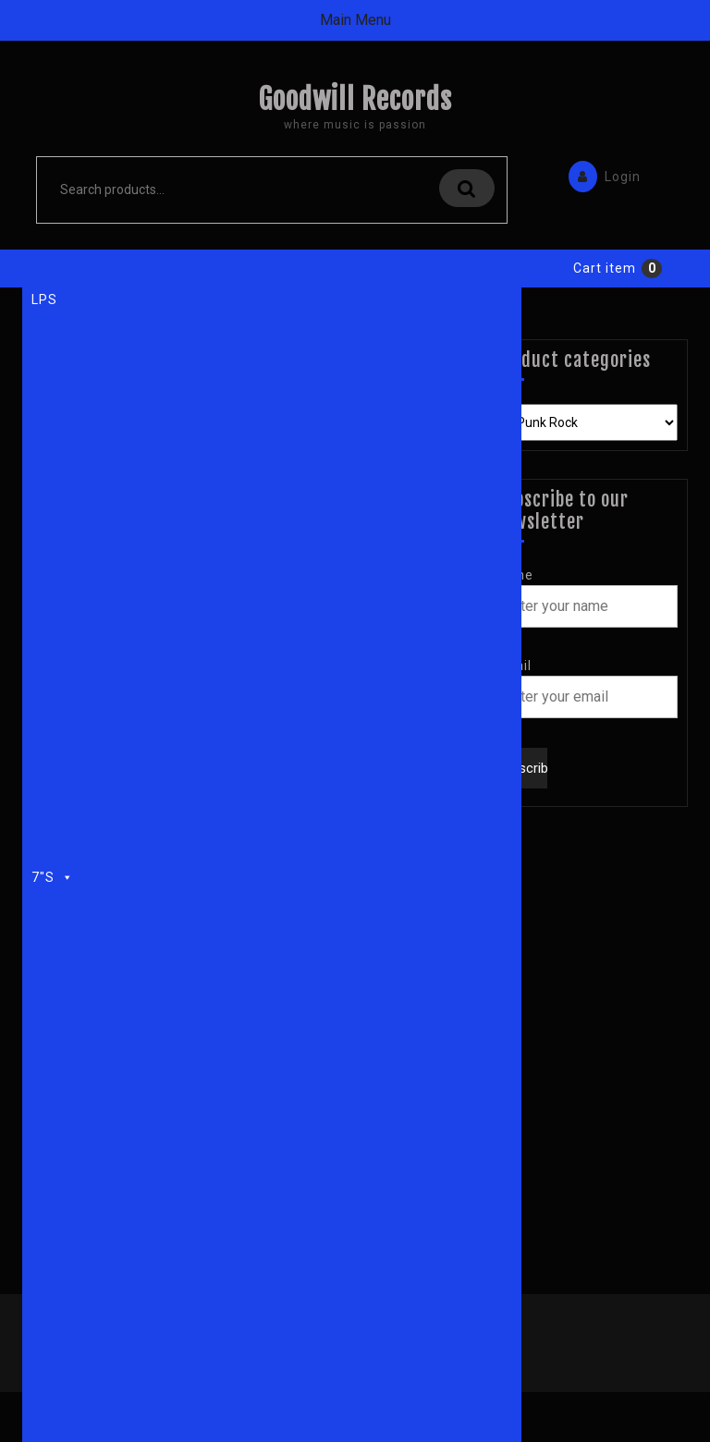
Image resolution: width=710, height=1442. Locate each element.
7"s (52, 875)
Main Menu (355, 20)
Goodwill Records (355, 99)
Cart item (604, 268)
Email (513, 665)
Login (600, 175)
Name (514, 575)
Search (467, 188)
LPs (44, 299)
